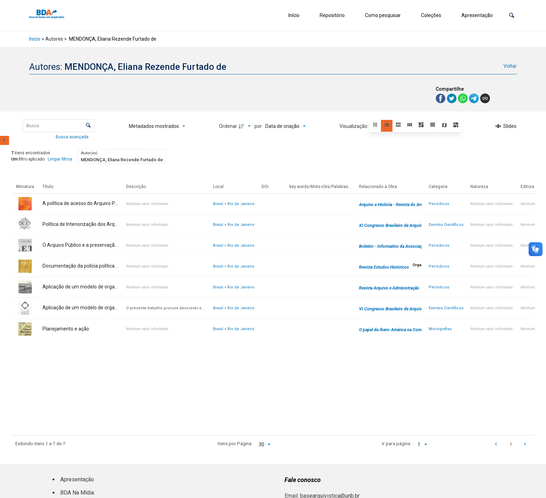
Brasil (218, 204)
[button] (512, 15)
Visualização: (354, 126)
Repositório (332, 15)
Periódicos (439, 204)
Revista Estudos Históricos (384, 267)
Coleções (431, 15)
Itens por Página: (235, 443)
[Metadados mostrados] (157, 126)
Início (293, 15)
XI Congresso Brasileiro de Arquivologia (396, 225)
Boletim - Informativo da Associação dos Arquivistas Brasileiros (418, 246)
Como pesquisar (383, 15)
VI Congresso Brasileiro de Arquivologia (396, 309)
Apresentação (477, 15)
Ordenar (228, 126)
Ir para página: (396, 443)
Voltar (510, 66)
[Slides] (506, 126)
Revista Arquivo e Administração (389, 288)
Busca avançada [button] (72, 136)
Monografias (440, 329)
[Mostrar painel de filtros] (4, 140)
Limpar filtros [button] (60, 159)
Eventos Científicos (446, 224)
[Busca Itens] (59, 125)
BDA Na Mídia (77, 492)
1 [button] (510, 444)
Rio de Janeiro (241, 204)
